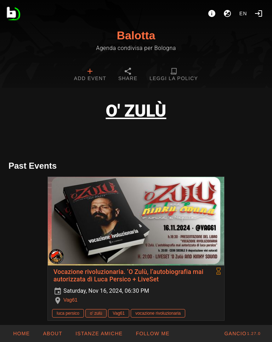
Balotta (136, 35)
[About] (212, 13)
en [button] (243, 13)
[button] (98, 333)
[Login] (258, 13)
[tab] (90, 75)
